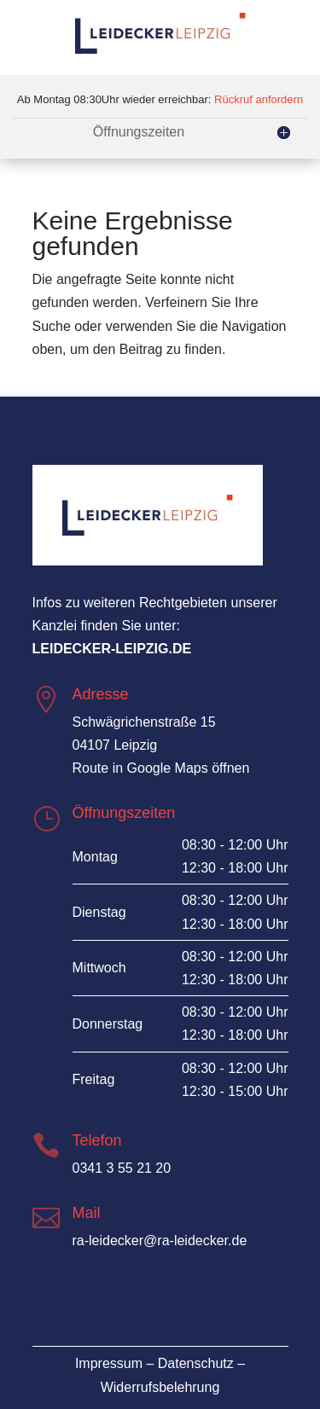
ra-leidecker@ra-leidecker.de (160, 1240)
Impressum (109, 1363)
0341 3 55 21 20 (122, 1168)
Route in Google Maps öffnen (161, 768)
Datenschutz (196, 1363)
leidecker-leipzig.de (112, 648)
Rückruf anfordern (258, 99)
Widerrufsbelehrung (160, 1387)
